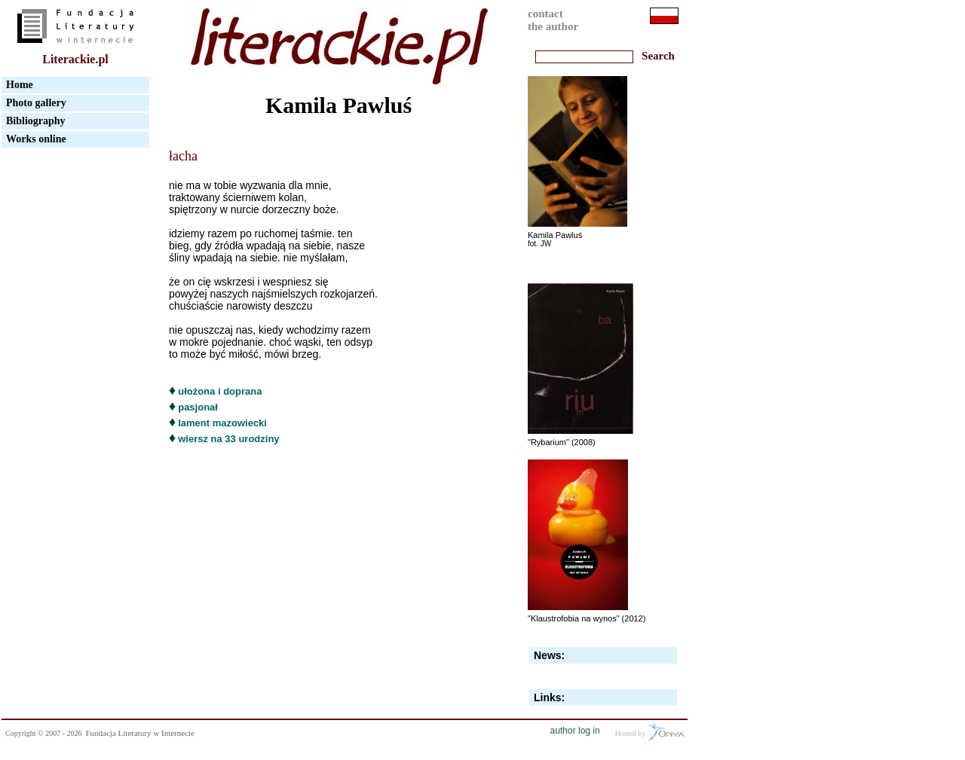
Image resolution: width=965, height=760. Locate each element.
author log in (575, 730)
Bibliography (36, 121)
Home (19, 84)
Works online (36, 139)
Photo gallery (36, 102)
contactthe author (553, 20)
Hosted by (649, 732)
